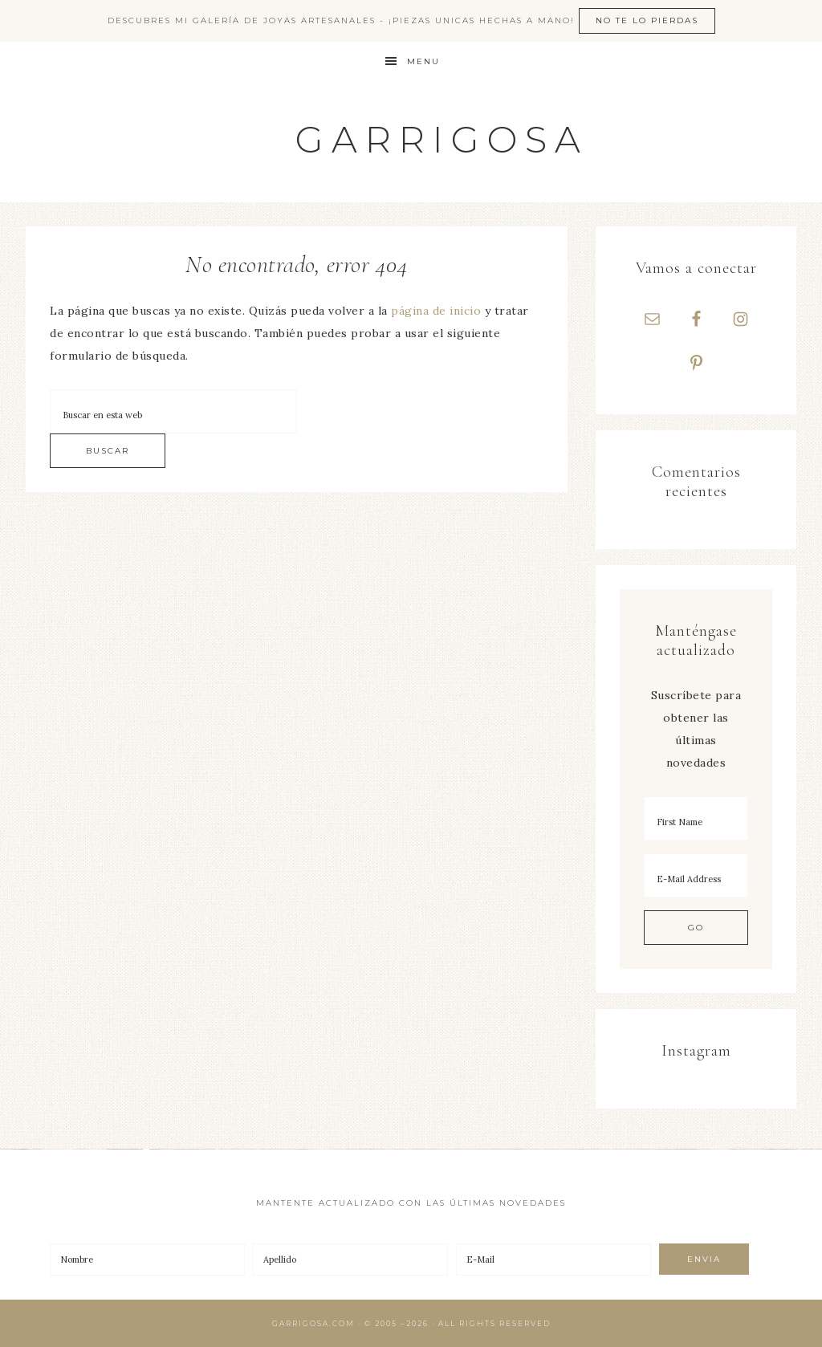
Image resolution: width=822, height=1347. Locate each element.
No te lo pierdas (647, 20)
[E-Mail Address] (696, 875)
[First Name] (696, 818)
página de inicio (436, 310)
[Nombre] (147, 1259)
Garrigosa (441, 139)
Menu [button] (423, 61)
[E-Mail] (553, 1259)
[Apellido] (350, 1259)
